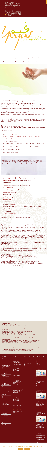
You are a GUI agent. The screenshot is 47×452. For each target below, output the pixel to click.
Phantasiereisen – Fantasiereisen (5, 397)
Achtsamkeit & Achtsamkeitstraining (5, 384)
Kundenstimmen (27, 62)
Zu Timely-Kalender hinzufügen (40, 433)
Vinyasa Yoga (13, 177)
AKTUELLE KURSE (6, 130)
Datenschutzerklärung (6, 420)
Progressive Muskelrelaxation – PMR (5, 387)
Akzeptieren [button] (27, 449)
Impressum (4, 424)
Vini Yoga (3, 361)
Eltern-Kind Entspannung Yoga (5, 376)
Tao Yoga (18, 177)
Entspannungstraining (7, 185)
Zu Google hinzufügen (41, 435)
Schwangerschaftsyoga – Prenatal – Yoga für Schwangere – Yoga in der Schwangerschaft (6, 367)
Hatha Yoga (8, 177)
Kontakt (38, 62)
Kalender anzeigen (39, 429)
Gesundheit (4, 356)
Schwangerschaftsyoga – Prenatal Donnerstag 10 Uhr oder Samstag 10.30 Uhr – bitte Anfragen (21, 136)
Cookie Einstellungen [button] (38, 446)
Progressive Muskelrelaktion (8, 192)
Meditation (5, 189)
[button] (38, 431)
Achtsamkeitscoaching (7, 199)
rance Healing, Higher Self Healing (10, 213)
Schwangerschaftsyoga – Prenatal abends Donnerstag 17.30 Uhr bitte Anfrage (18, 138)
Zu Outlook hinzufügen (41, 437)
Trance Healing (36, 58)
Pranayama (5, 196)
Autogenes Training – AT (5, 392)
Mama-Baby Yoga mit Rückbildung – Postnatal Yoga (6, 372)
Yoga (4, 58)
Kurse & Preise (16, 62)
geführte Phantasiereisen (8, 187)
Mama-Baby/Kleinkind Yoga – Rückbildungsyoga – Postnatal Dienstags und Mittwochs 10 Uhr (21, 139)
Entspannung (12, 58)
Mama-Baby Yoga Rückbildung (9, 180)
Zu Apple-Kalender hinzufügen (40, 440)
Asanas (3, 378)
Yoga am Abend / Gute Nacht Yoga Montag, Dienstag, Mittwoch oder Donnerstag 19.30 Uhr (20, 133)
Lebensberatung (24, 58)
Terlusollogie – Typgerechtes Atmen (5, 404)
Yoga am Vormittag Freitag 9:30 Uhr (12, 134)
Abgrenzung (4, 417)
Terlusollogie (5, 197)
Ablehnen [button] (20, 449)
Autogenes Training (7, 190)
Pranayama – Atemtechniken (4, 401)
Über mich (5, 62)
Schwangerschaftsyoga (7, 178)
